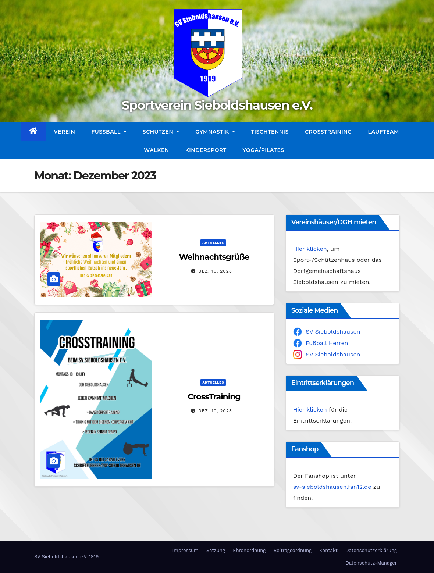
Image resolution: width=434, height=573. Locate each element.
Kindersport (206, 150)
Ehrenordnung (249, 550)
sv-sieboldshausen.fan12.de (332, 486)
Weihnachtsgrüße (214, 257)
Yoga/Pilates (263, 150)
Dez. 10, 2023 (215, 271)
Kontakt (328, 550)
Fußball (108, 131)
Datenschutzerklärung (371, 550)
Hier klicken (310, 248)
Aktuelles (213, 243)
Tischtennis (270, 131)
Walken (156, 150)
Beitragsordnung (293, 550)
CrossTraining (328, 131)
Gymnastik (215, 131)
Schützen (161, 131)
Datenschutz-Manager (371, 563)
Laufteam (383, 131)
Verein (64, 131)
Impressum (185, 550)
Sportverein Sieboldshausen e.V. (217, 105)
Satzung (215, 550)
